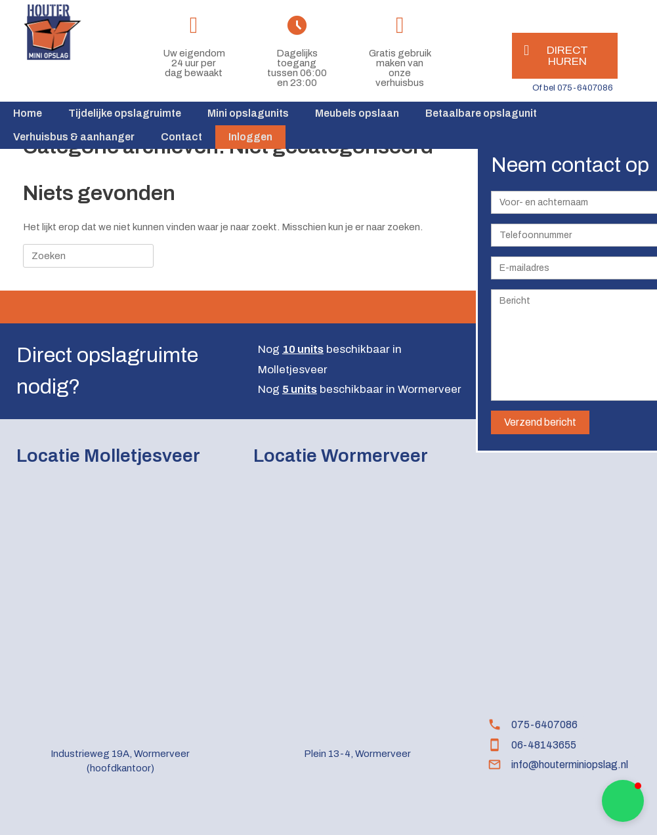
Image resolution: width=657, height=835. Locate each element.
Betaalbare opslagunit (481, 113)
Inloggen (250, 136)
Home (27, 113)
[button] (623, 801)
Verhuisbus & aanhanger (74, 136)
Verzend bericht (540, 422)
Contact (181, 136)
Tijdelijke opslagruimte (124, 113)
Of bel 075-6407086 (572, 87)
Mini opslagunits (248, 113)
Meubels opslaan (357, 113)
